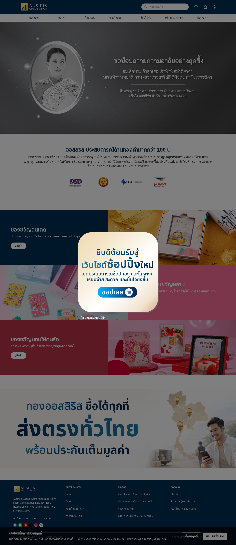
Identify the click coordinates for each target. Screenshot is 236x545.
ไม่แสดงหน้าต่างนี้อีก (94, 317)
